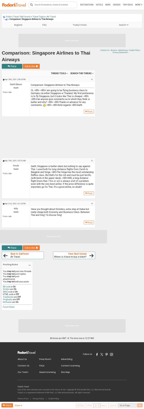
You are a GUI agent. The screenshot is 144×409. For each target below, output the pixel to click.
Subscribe (31, 66)
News (107, 4)
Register (18, 24)
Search (123, 24)
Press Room (45, 359)
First (80, 405)
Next (104, 405)
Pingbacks (8, 299)
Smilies (6, 289)
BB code (7, 286)
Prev (89, 405)
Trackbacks (8, 297)
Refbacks (7, 302)
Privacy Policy (38, 399)
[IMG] (5, 292)
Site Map (65, 372)
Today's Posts (80, 24)
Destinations (87, 4)
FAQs (41, 365)
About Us (22, 359)
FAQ (44, 24)
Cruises (116, 4)
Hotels (99, 4)
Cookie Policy (134, 50)
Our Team (23, 372)
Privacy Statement (120, 52)
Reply (12, 66)
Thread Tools (58, 73)
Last (113, 405)
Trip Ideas (128, 4)
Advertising (123, 50)
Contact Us (104, 50)
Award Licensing (47, 372)
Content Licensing (70, 365)
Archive (114, 50)
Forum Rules (9, 307)
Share (18, 405)
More (139, 4)
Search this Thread (80, 73)
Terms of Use (23, 399)
